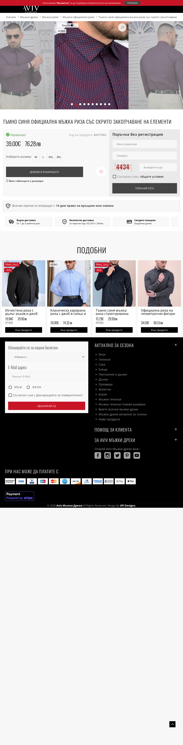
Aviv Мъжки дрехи (69, 505)
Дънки (103, 379)
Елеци (103, 369)
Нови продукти (109, 419)
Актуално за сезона (136, 344)
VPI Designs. (127, 505)
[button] (72, 104)
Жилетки (105, 389)
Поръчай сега (144, 188)
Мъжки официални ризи (78, 17)
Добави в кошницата (44, 172)
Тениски (104, 359)
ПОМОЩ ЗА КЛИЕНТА (136, 429)
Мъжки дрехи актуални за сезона (123, 414)
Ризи (102, 354)
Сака (102, 364)
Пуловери (106, 384)
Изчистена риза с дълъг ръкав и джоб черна (21, 313)
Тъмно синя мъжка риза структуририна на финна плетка (112, 313)
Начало (11, 17)
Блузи (103, 394)
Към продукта (23, 330)
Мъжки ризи (50, 17)
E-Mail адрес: (17, 367)
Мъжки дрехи (29, 17)
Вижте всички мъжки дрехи (118, 409)
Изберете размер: (19, 157)
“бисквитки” (62, 2)
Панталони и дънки (113, 374)
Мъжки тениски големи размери (122, 404)
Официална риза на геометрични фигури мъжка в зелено (158, 313)
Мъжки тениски (110, 399)
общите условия (152, 177)
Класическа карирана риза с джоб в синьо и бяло (68, 313)
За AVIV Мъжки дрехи (136, 440)
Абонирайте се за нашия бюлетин (33, 348)
